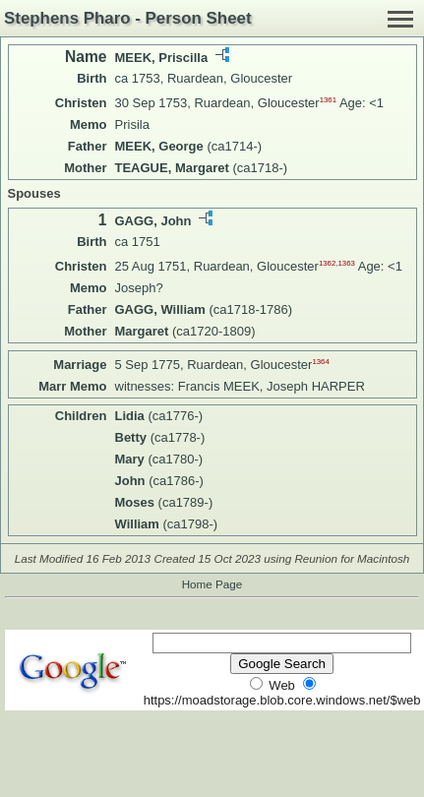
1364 (320, 361)
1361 (328, 99)
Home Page (212, 584)
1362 (327, 263)
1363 (345, 263)
